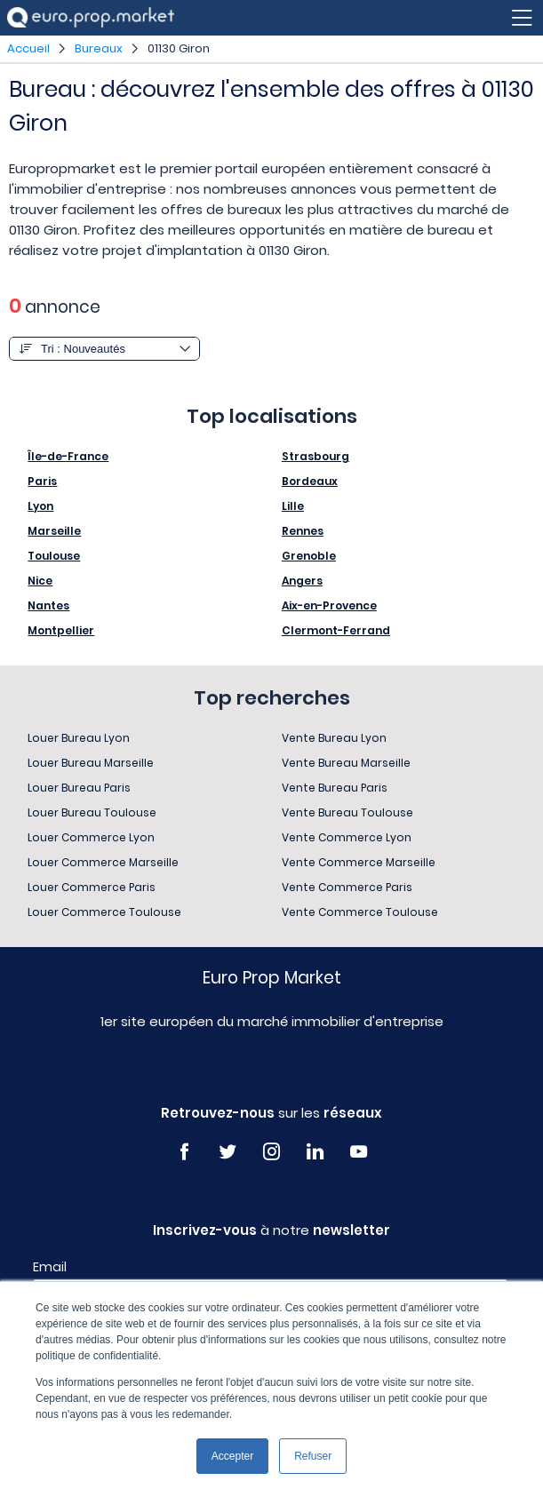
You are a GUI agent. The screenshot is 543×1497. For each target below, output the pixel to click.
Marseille (54, 530)
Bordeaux (310, 481)
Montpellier (61, 630)
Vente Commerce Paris (347, 887)
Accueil (28, 48)
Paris (42, 481)
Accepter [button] (232, 1456)
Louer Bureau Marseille (91, 762)
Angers (302, 580)
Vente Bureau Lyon (334, 737)
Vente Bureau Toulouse (347, 812)
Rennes (302, 530)
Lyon (40, 506)
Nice (40, 580)
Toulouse (54, 555)
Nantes (48, 605)
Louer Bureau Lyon (79, 737)
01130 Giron (179, 48)
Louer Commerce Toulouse (104, 912)
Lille (293, 506)
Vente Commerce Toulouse (360, 912)
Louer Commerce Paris (92, 887)
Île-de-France (68, 456)
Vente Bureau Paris (334, 787)
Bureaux (99, 48)
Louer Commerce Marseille (103, 862)
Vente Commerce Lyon (346, 837)
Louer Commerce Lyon (91, 837)
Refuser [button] (312, 1456)
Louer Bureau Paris (79, 787)
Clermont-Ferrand (336, 630)
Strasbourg (315, 456)
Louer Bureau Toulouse (92, 812)
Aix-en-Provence (329, 605)
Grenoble (309, 555)
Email (50, 1267)
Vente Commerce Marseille (358, 862)
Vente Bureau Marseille (346, 762)
